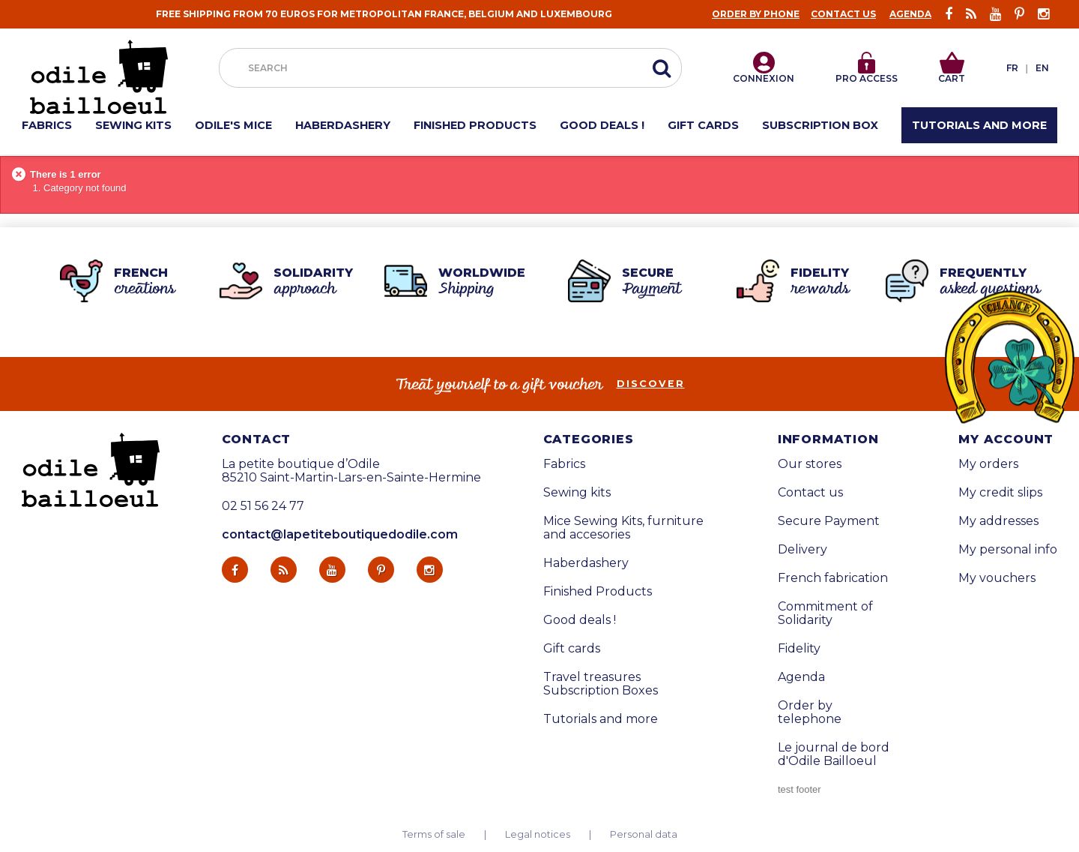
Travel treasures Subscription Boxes (600, 684)
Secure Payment (829, 521)
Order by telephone (809, 712)
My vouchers (997, 578)
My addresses (998, 521)
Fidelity (799, 649)
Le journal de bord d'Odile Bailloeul (833, 754)
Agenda (910, 14)
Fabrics (564, 464)
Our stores (809, 464)
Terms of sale (433, 835)
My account (1006, 439)
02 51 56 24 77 (263, 506)
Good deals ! (579, 620)
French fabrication (833, 578)
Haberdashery (586, 563)
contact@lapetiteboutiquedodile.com (340, 534)
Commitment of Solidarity (825, 613)
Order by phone (756, 14)
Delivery (802, 549)
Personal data (643, 835)
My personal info (1007, 549)
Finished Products (597, 591)
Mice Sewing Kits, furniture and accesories (623, 528)
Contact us (843, 14)
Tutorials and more (600, 719)
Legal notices (537, 835)
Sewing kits (577, 493)
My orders (988, 464)
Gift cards (571, 649)
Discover (651, 384)
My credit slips (1000, 493)
